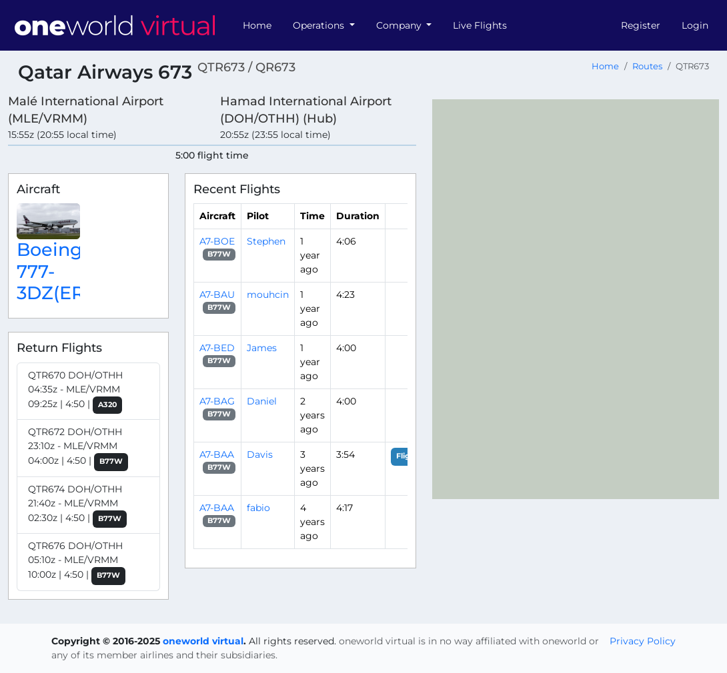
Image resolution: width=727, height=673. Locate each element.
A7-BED (217, 348)
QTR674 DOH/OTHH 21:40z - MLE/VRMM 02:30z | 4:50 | (77, 505)
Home (257, 25)
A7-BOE (217, 241)
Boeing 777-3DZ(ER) (54, 272)
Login (695, 25)
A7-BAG (217, 401)
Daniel (262, 401)
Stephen (266, 241)
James (262, 348)
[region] (575, 299)
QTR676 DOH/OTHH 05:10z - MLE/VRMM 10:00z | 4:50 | (76, 562)
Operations (320, 25)
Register (640, 25)
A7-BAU (217, 295)
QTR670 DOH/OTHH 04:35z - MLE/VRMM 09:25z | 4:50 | (75, 391)
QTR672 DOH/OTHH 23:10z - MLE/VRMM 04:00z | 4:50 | (78, 448)
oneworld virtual (203, 641)
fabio (258, 508)
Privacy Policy (643, 641)
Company (400, 25)
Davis (260, 454)
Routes (647, 66)
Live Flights (480, 25)
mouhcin (268, 295)
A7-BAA (216, 454)
